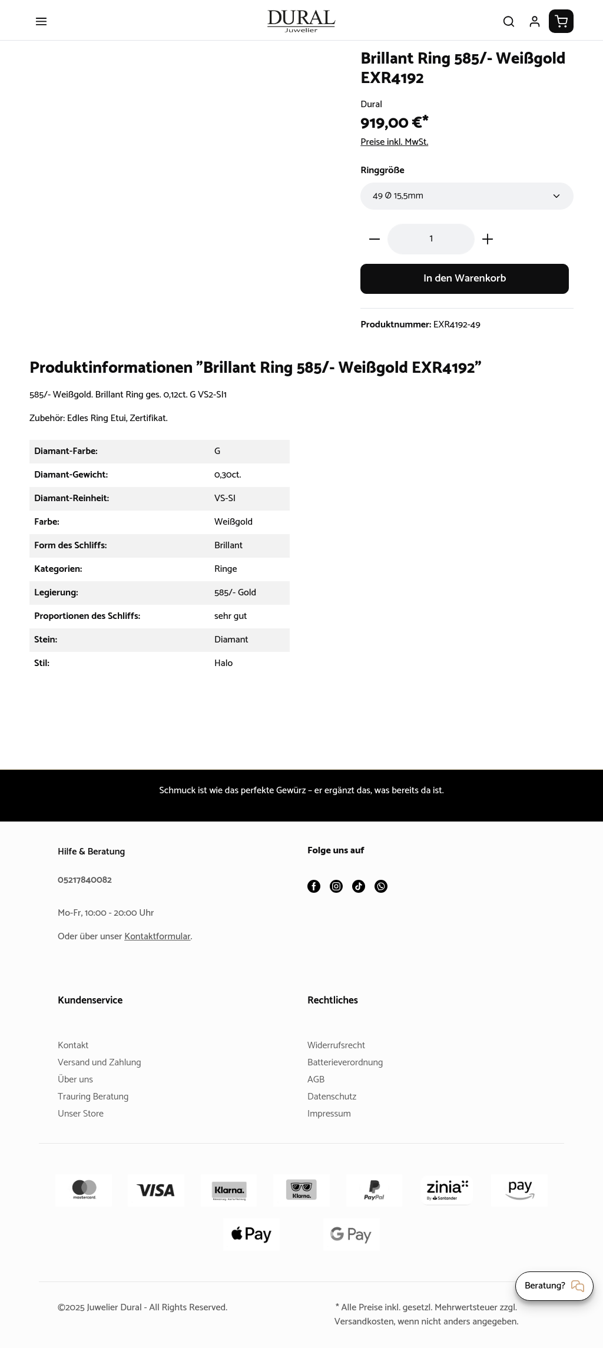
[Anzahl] (431, 248)
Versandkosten (359, 1322)
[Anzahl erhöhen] (488, 248)
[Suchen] (509, 30)
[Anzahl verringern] (374, 248)
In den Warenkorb (464, 287)
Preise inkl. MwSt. (397, 152)
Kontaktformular (162, 937)
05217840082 (86, 880)
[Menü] (41, 30)
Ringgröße (383, 180)
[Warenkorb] (561, 30)
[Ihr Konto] (534, 30)
